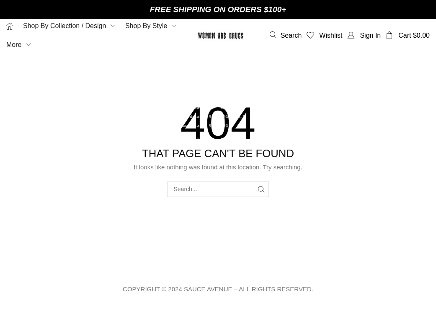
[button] (286, 35)
